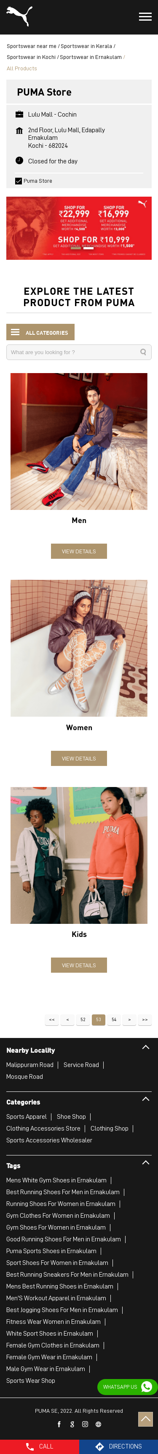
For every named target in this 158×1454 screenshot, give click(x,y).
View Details (79, 551)
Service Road (81, 1065)
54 (114, 1019)
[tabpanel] (79, 224)
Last (145, 1019)
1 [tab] (73, 249)
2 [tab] (85, 249)
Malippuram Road (30, 1065)
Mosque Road (24, 1076)
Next (129, 1019)
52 (83, 1019)
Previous (67, 1019)
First (52, 1019)
